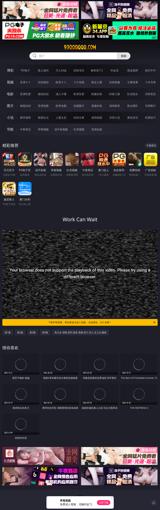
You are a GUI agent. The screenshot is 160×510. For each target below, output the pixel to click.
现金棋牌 (132, 70)
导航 (10, 129)
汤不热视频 (61, 129)
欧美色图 (61, 106)
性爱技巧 (150, 117)
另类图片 (150, 106)
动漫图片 (79, 106)
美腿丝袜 (96, 106)
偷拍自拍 (43, 94)
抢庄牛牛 (150, 70)
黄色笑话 (132, 117)
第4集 (45, 332)
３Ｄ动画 (79, 82)
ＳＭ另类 (150, 82)
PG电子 (25, 70)
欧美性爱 (79, 94)
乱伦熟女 (132, 94)
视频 (10, 82)
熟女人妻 (96, 82)
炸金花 (115, 70)
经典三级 (114, 94)
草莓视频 (43, 129)
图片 (10, 105)
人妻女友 (61, 117)
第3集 (33, 332)
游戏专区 (79, 70)
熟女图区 (132, 106)
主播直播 (132, 82)
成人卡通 (61, 94)
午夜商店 (25, 129)
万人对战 (61, 70)
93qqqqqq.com (80, 47)
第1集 (8, 332)
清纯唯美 (114, 106)
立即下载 (103, 502)
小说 (10, 117)
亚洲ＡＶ (25, 82)
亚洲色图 (43, 106)
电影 (10, 94)
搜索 (123, 56)
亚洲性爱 (25, 94)
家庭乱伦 (43, 117)
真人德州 (43, 70)
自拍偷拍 (43, 82)
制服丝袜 (96, 94)
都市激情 (25, 117)
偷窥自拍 (25, 106)
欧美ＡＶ (61, 82)
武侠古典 (79, 117)
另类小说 (114, 117)
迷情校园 (96, 117)
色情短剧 (96, 129)
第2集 (20, 332)
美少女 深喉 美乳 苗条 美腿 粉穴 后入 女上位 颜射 (80, 332)
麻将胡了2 (97, 70)
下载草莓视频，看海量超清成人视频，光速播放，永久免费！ (102, 322)
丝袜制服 (114, 82)
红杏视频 (79, 129)
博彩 (10, 70)
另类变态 (150, 94)
